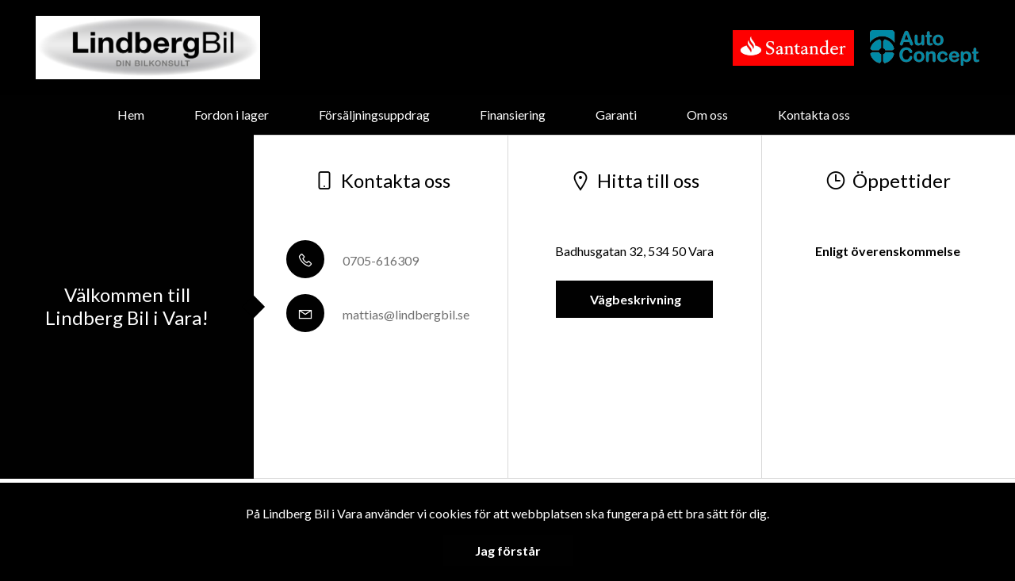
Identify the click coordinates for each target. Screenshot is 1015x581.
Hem (130, 114)
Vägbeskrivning (634, 299)
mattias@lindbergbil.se (377, 314)
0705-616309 (352, 260)
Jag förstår (508, 550)
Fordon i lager (231, 114)
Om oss (707, 114)
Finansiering (513, 114)
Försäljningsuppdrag (374, 114)
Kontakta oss (814, 114)
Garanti (616, 114)
